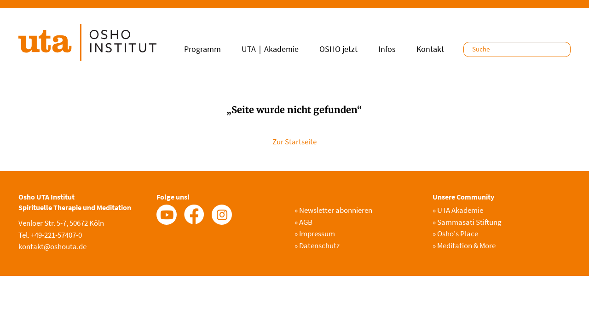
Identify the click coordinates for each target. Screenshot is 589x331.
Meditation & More (464, 245)
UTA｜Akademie (270, 49)
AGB (303, 222)
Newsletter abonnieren (333, 210)
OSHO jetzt (338, 49)
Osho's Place (455, 233)
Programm (202, 49)
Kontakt (430, 49)
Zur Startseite (294, 142)
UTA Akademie (458, 210)
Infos (387, 49)
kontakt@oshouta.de (52, 246)
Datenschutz (317, 245)
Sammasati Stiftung (467, 222)
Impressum (314, 233)
